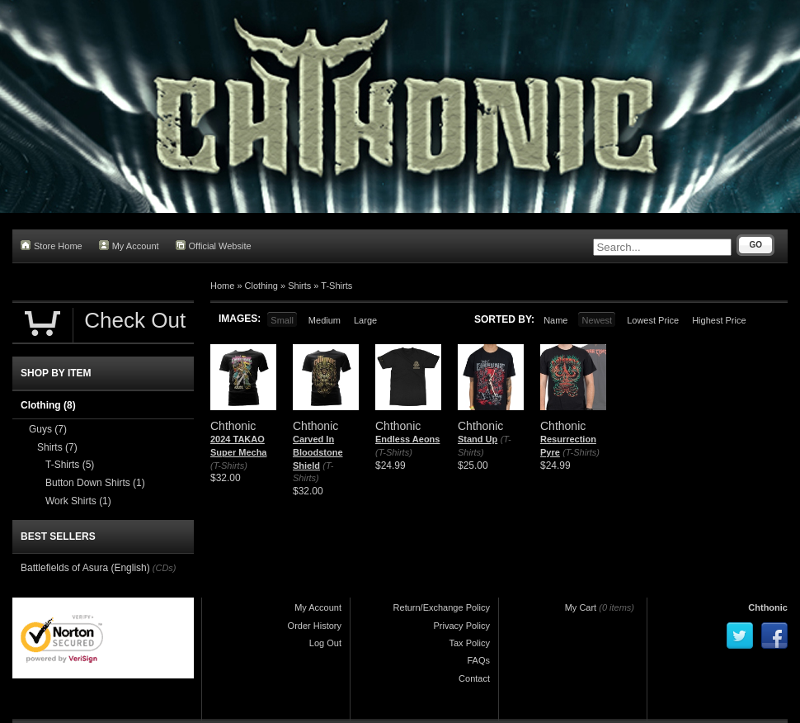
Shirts (299, 286)
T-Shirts (336, 286)
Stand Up (477, 439)
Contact (474, 678)
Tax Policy (469, 643)
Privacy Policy (462, 626)
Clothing (261, 286)
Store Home (51, 245)
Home (222, 286)
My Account (129, 245)
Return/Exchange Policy (441, 607)
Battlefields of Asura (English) (85, 568)
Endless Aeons (407, 439)
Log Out (325, 643)
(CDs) (164, 568)
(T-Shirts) (228, 465)
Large (365, 320)
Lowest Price (653, 320)
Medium (324, 320)
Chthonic (768, 607)
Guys (48, 429)
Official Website (214, 245)
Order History (314, 626)
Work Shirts (78, 501)
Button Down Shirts (95, 483)
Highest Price (719, 320)
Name (555, 320)
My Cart (581, 607)
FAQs (478, 660)
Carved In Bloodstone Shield (318, 452)
